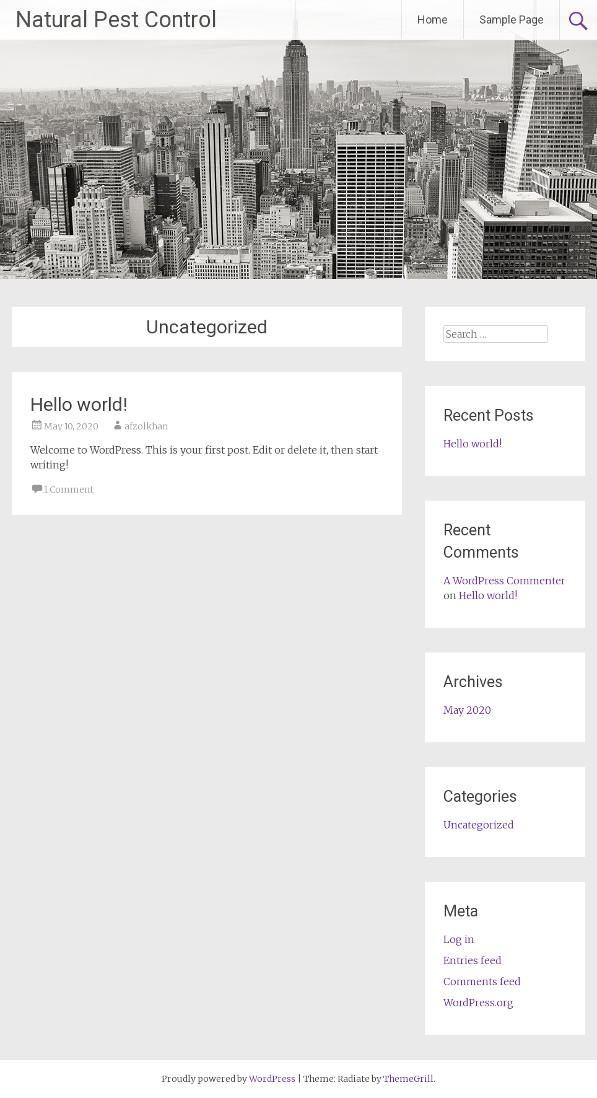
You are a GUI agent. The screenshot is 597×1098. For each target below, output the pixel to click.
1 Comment (69, 489)
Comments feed (482, 981)
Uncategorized (478, 825)
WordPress (272, 1078)
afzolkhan (146, 426)
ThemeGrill (408, 1078)
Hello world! (79, 404)
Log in (458, 939)
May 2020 (467, 710)
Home (432, 19)
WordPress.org (478, 1002)
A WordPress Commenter (504, 580)
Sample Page (511, 19)
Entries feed (472, 960)
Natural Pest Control (116, 20)
